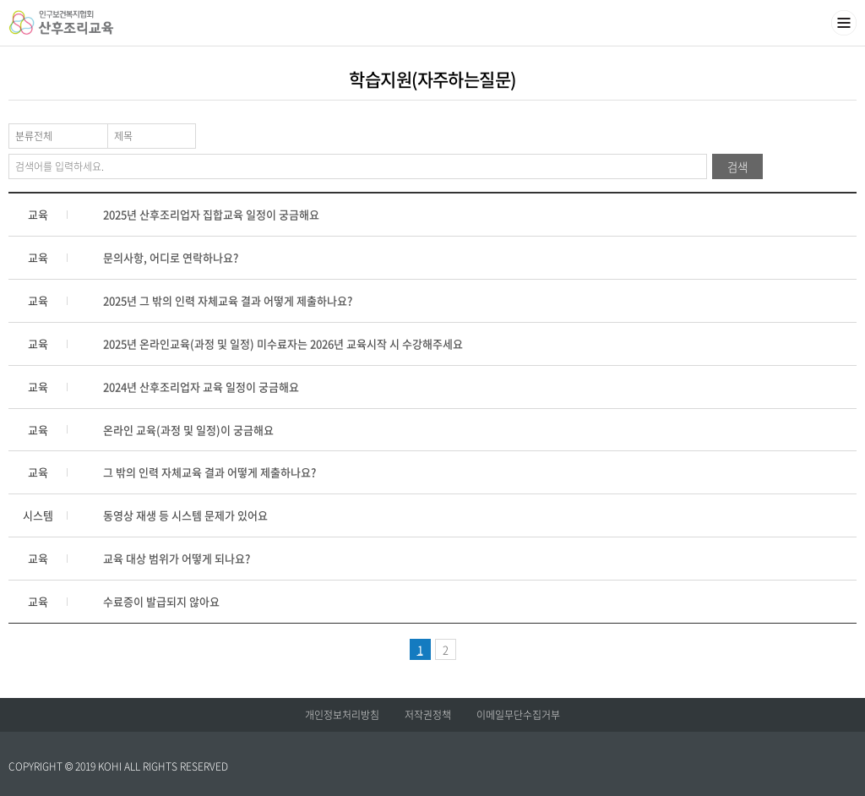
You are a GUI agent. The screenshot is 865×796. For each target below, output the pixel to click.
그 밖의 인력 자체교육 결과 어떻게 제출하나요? (209, 472)
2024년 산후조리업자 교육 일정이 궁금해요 (201, 387)
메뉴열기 (844, 23)
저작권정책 (428, 714)
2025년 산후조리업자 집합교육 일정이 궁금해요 (211, 214)
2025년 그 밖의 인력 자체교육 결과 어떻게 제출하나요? (227, 300)
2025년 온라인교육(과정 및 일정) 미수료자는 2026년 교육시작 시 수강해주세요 (283, 343)
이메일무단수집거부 (518, 714)
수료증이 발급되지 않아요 (161, 601)
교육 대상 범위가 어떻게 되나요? (176, 558)
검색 (737, 167)
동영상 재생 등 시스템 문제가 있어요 (185, 515)
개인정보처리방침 (342, 714)
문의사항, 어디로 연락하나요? (170, 257)
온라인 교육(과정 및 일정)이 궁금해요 (188, 430)
